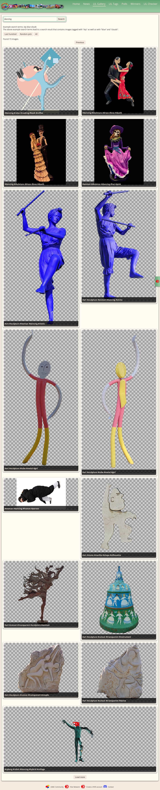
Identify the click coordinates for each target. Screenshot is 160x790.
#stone (90, 555)
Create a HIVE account (94, 787)
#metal (29, 468)
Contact (111, 787)
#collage (41, 769)
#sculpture (14, 323)
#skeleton (96, 184)
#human (27, 508)
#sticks (41, 323)
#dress (106, 113)
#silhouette (115, 555)
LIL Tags (113, 4)
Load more (80, 777)
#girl (35, 468)
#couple (45, 695)
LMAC (33, 7)
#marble (98, 555)
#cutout (13, 625)
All (36, 34)
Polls (124, 4)
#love (112, 113)
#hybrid (32, 769)
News (86, 4)
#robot (16, 769)
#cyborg (8, 769)
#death (118, 113)
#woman (86, 184)
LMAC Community (57, 787)
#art (7, 323)
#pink (118, 184)
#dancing (9, 113)
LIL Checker (150, 4)
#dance (122, 700)
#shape (106, 555)
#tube (23, 468)
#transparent (23, 625)
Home (76, 4)
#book (32, 113)
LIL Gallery (99, 4)
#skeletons (97, 113)
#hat (112, 184)
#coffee (39, 113)
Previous (80, 42)
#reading (24, 113)
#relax (17, 113)
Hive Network (75, 787)
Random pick (26, 34)
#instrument (125, 637)
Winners (135, 4)
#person (35, 508)
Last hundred (11, 34)
